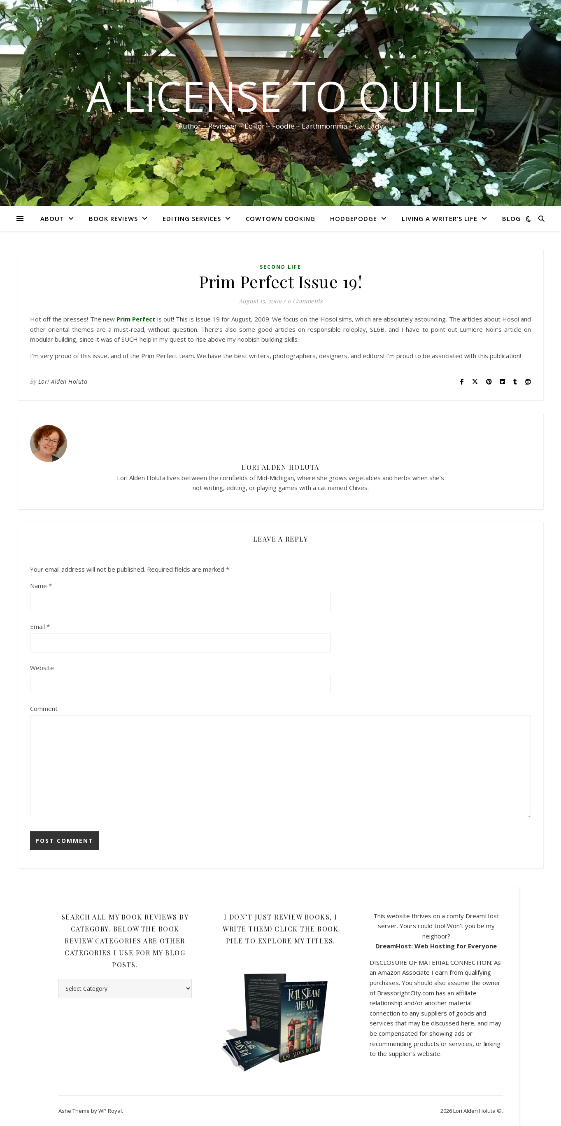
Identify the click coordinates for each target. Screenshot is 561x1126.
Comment (44, 708)
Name (41, 586)
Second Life (280, 266)
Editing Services (192, 218)
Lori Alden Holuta (63, 381)
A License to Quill (280, 95)
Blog (511, 218)
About (52, 218)
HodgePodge (353, 218)
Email (40, 626)
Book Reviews (113, 218)
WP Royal (110, 1110)
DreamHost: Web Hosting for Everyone (436, 946)
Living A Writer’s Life (439, 218)
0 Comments (305, 301)
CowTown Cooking (280, 218)
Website (42, 668)
